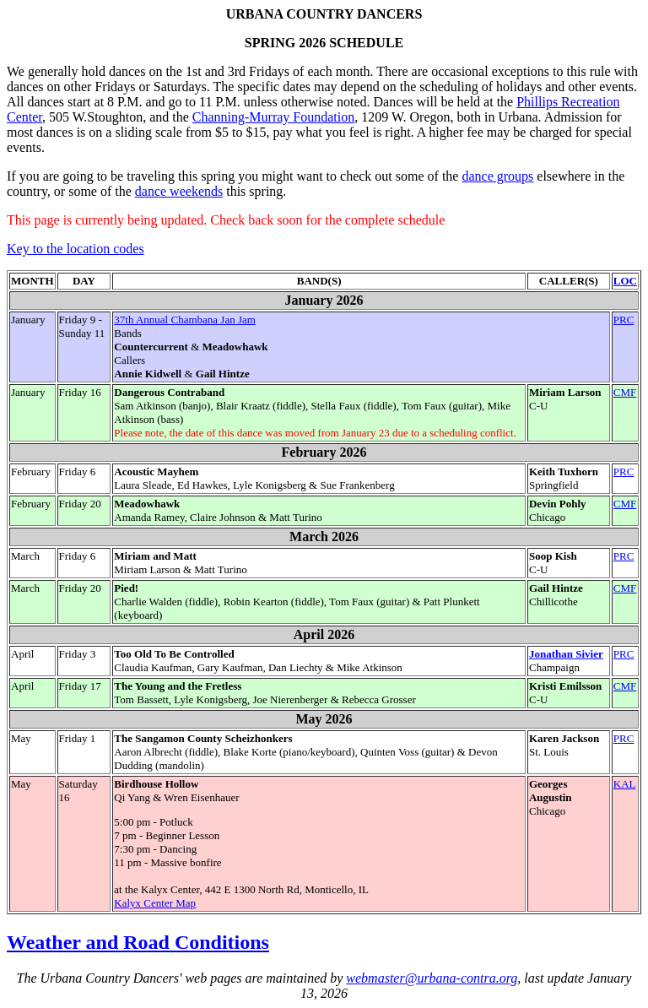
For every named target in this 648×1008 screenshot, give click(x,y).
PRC (623, 319)
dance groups (497, 176)
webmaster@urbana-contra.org (431, 978)
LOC (625, 280)
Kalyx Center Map (155, 903)
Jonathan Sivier (566, 654)
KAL (624, 784)
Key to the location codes (75, 248)
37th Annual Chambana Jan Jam (185, 319)
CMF (624, 392)
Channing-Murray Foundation (273, 117)
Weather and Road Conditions (138, 942)
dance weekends (179, 191)
